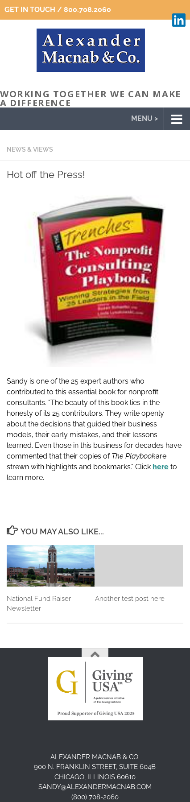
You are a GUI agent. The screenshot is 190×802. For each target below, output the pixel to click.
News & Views (30, 149)
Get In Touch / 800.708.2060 (57, 9)
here (161, 467)
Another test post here (130, 599)
